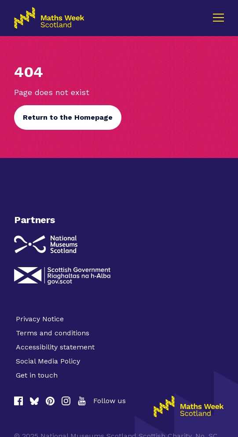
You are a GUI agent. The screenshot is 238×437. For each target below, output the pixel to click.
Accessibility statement (55, 347)
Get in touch (37, 375)
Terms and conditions (52, 333)
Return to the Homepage (68, 117)
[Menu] (218, 17)
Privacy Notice (40, 319)
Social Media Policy (48, 361)
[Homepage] (189, 407)
